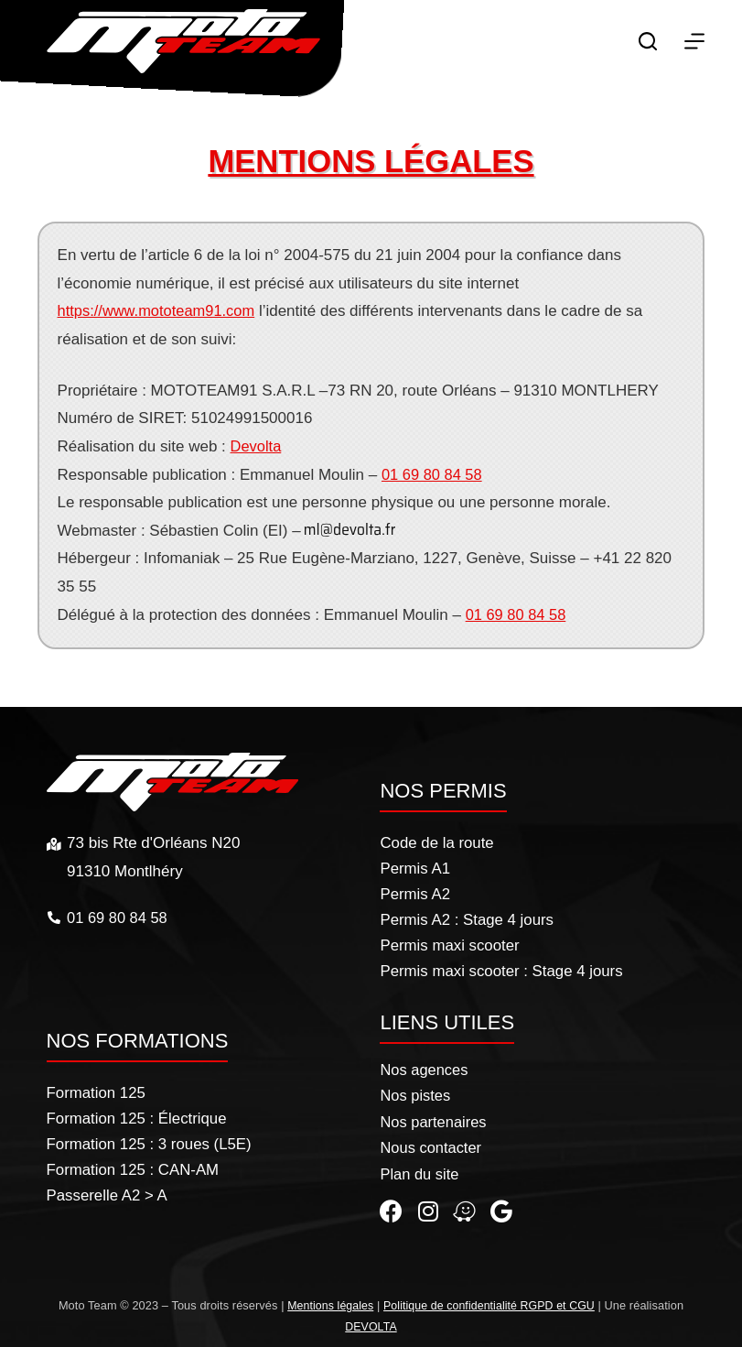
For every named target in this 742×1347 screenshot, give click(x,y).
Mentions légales (327, 1305)
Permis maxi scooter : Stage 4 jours (502, 968)
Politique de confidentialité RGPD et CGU (491, 1305)
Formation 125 (97, 1090)
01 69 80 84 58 (433, 474)
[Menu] (694, 41)
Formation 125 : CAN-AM (134, 1167)
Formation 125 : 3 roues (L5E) (150, 1141)
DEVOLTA (370, 1326)
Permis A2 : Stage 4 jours (467, 917)
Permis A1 (415, 865)
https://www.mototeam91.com (160, 311)
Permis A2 (415, 891)
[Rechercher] (648, 41)
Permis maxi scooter (450, 942)
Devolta (257, 446)
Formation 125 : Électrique (138, 1115)
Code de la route (437, 840)
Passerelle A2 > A (108, 1192)
